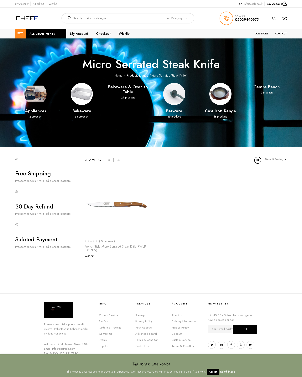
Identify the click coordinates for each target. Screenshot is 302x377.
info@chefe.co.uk (253, 4)
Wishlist (53, 4)
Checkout (38, 4)
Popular (103, 346)
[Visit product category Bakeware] (82, 94)
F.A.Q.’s (104, 321)
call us (240, 16)
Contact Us (105, 334)
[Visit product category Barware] (174, 94)
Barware (174, 111)
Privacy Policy (144, 321)
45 (118, 160)
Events (103, 340)
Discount (177, 334)
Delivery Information (184, 321)
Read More (227, 371)
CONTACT (281, 33)
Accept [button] (213, 372)
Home (118, 75)
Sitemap (140, 315)
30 (109, 160)
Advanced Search (146, 334)
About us (177, 315)
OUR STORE (261, 33)
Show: (90, 160)
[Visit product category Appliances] (35, 94)
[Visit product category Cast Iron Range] (220, 94)
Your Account (143, 327)
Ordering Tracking (110, 327)
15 (99, 160)
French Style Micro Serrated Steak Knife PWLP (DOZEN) (115, 248)
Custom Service (108, 315)
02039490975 (247, 19)
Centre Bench (266, 87)
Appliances (35, 111)
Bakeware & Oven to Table (128, 89)
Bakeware (81, 111)
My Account (22, 4)
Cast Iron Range (220, 111)
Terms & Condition (146, 340)
